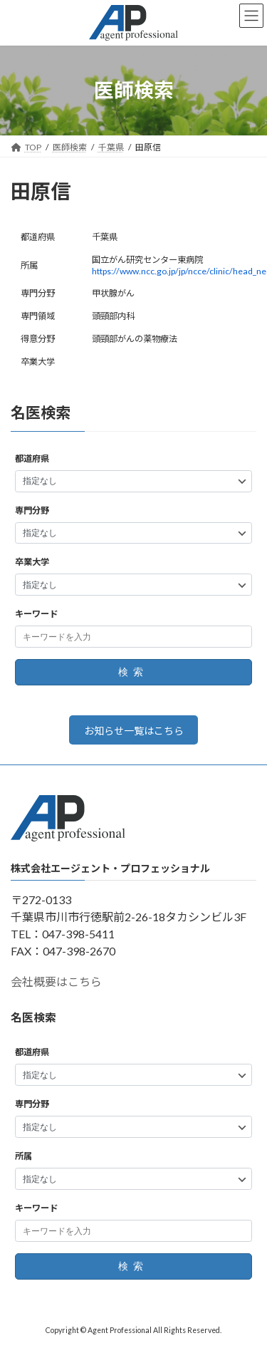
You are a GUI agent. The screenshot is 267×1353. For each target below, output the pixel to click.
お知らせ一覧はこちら (134, 731)
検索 (133, 672)
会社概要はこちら (56, 982)
